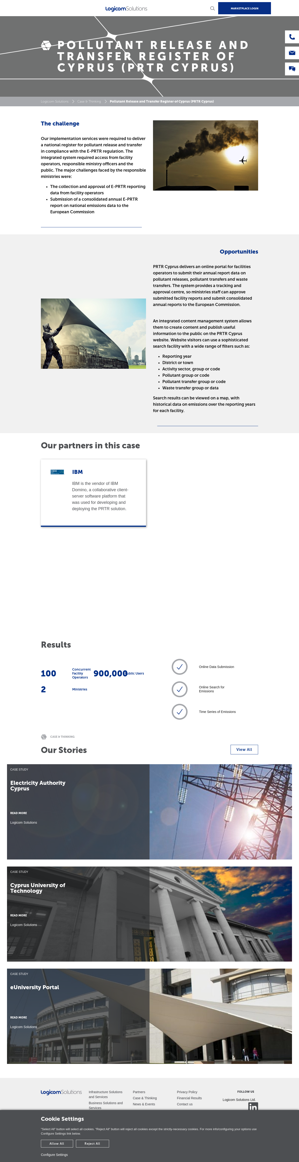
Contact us (185, 1104)
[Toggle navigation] (37, 8)
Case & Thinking (89, 101)
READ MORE (18, 813)
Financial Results (189, 1098)
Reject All (92, 1143)
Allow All (57, 1143)
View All (244, 749)
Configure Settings (54, 1155)
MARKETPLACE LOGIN (244, 8)
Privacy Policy (187, 1092)
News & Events (144, 1104)
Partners (139, 1092)
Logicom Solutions (54, 101)
